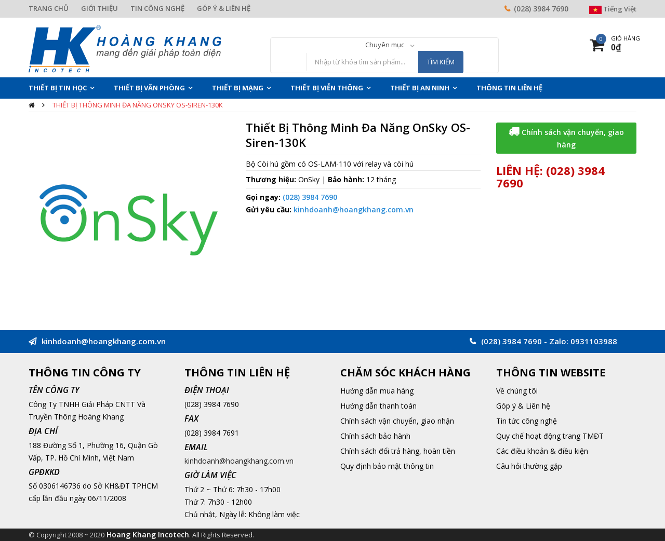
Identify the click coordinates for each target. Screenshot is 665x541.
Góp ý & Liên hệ (523, 406)
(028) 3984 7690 (541, 8)
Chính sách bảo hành (375, 436)
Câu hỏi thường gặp (529, 466)
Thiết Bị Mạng (237, 87)
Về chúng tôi (517, 391)
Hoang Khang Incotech (148, 534)
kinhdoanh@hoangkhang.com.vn (354, 209)
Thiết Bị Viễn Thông (326, 87)
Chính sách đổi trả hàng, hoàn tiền (397, 451)
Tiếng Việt (612, 8)
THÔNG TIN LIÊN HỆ (509, 87)
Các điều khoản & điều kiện (542, 451)
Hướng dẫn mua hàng (377, 391)
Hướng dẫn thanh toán (378, 406)
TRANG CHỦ (49, 8)
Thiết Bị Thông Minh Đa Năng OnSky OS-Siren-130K (137, 105)
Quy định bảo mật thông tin (387, 466)
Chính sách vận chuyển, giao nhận (397, 421)
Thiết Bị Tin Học (58, 87)
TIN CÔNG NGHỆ (157, 8)
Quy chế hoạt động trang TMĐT (550, 436)
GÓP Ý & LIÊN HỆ (223, 8)
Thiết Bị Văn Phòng (149, 87)
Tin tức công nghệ (526, 421)
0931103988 (593, 341)
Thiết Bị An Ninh (419, 87)
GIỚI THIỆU (99, 8)
